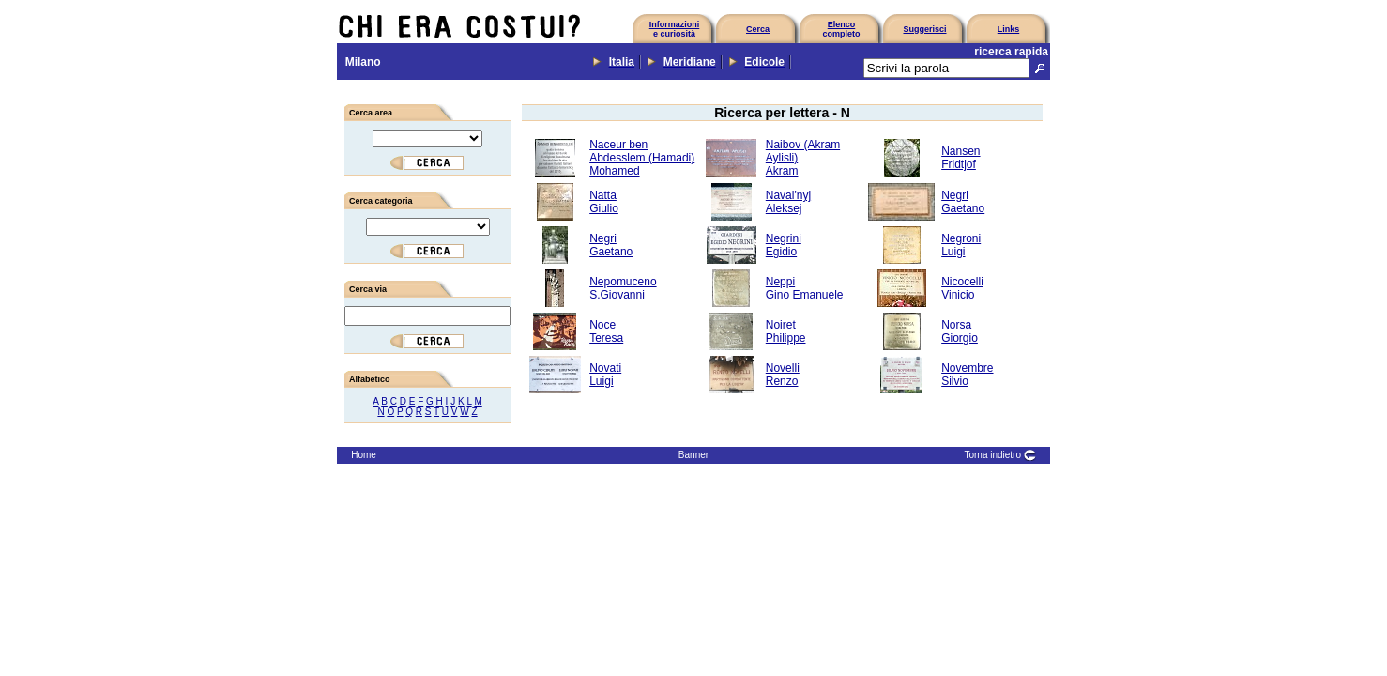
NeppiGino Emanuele (805, 288)
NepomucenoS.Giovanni (622, 288)
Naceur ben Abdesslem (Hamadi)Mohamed (641, 157)
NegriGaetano (962, 202)
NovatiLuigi (605, 374)
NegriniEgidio (783, 245)
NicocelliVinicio (962, 288)
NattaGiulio (603, 202)
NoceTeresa (606, 331)
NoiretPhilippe (786, 331)
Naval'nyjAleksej (788, 202)
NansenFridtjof (960, 158)
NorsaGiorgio (959, 331)
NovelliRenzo (783, 374)
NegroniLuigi (961, 245)
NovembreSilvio (967, 374)
